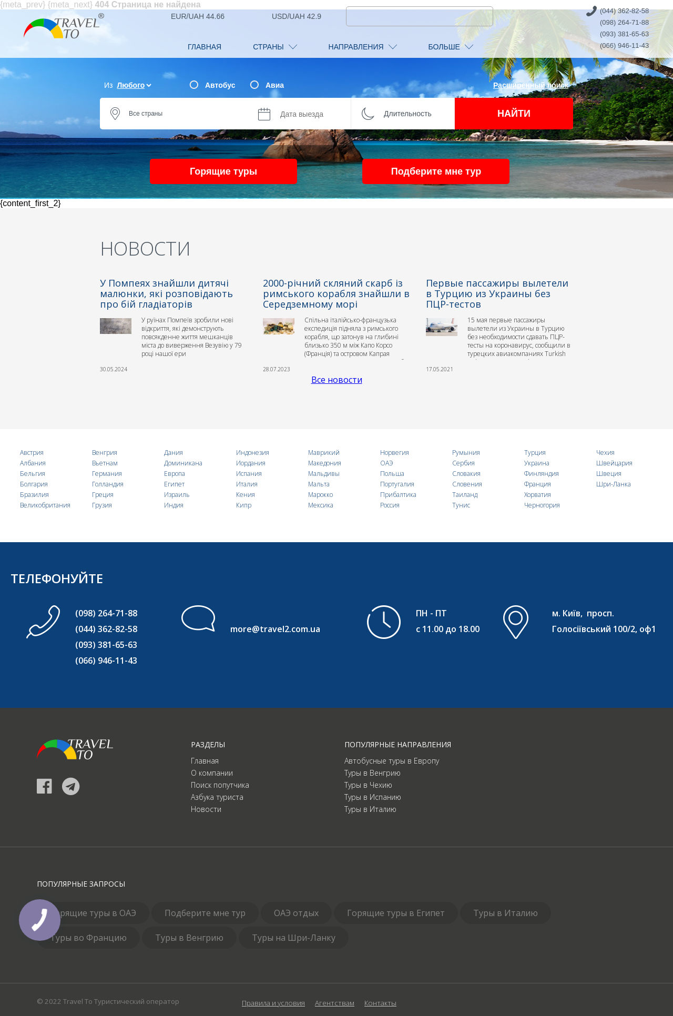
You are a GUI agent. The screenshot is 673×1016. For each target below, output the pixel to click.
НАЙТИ (514, 113)
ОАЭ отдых (296, 913)
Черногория (542, 505)
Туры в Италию (370, 809)
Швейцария (614, 463)
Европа (174, 473)
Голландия (108, 484)
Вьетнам (105, 463)
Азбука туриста (217, 797)
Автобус (220, 85)
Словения (467, 484)
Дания (173, 452)
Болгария (34, 484)
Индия (173, 505)
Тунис (461, 505)
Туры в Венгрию (372, 773)
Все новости (336, 379)
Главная (205, 761)
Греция (103, 494)
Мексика (320, 505)
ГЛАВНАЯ (204, 47)
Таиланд (464, 494)
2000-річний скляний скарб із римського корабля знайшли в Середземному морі (336, 293)
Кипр (243, 505)
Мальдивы (324, 473)
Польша (392, 473)
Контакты (380, 1003)
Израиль (177, 494)
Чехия (605, 452)
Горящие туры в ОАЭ (93, 913)
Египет (174, 484)
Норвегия (394, 452)
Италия (247, 484)
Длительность (408, 113)
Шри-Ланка (613, 484)
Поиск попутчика (220, 785)
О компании (212, 773)
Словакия (466, 473)
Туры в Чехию (368, 785)
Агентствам (334, 1003)
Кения (245, 494)
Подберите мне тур (436, 171)
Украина (536, 463)
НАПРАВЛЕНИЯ (363, 47)
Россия (390, 505)
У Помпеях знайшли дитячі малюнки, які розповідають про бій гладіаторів (166, 293)
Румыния (466, 452)
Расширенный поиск (530, 85)
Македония (324, 463)
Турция (535, 452)
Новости (206, 809)
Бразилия (34, 494)
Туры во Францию (88, 937)
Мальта (319, 484)
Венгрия (104, 452)
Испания (249, 473)
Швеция (608, 473)
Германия (107, 473)
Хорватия (537, 494)
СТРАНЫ (275, 47)
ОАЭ (386, 463)
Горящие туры (223, 171)
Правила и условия (273, 1003)
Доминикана (183, 463)
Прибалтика (398, 494)
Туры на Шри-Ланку (293, 937)
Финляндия (541, 473)
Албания (33, 463)
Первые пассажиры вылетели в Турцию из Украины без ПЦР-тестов (497, 293)
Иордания (251, 463)
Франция (537, 484)
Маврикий (324, 452)
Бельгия (32, 473)
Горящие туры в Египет (396, 913)
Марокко (320, 494)
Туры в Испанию (372, 797)
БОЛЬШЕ (451, 47)
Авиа (275, 85)
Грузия (102, 505)
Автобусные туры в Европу (391, 761)
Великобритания (45, 505)
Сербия (463, 463)
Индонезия (252, 452)
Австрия (32, 452)
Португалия (397, 484)
